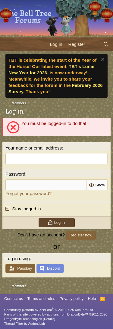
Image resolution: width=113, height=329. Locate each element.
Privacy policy (71, 298)
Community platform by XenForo (49, 310)
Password (15, 173)
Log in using (17, 258)
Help (92, 298)
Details (49, 319)
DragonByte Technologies (23, 319)
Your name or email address (33, 147)
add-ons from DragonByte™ (67, 314)
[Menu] (8, 44)
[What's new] (94, 44)
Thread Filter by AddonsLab (24, 323)
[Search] (106, 44)
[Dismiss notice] (102, 60)
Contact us (13, 298)
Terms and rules (41, 298)
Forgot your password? (28, 193)
